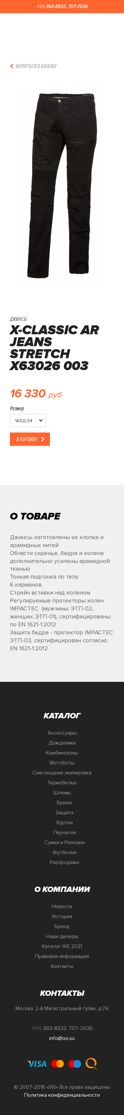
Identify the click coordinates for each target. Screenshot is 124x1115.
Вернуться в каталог (36, 66)
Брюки (64, 802)
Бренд (62, 926)
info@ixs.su (62, 1038)
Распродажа (64, 862)
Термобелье (62, 782)
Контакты (62, 966)
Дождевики (62, 743)
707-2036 (78, 6)
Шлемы (62, 792)
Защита (64, 812)
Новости (62, 906)
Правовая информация (62, 956)
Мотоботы (62, 762)
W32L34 (23, 421)
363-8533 (55, 6)
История (62, 916)
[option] (62, 185)
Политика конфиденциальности (62, 1095)
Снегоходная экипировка (62, 772)
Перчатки (64, 832)
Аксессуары (62, 733)
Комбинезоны (62, 753)
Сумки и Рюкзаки (64, 842)
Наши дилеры (62, 936)
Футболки (64, 852)
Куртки (65, 822)
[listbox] (28, 420)
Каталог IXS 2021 (62, 946)
